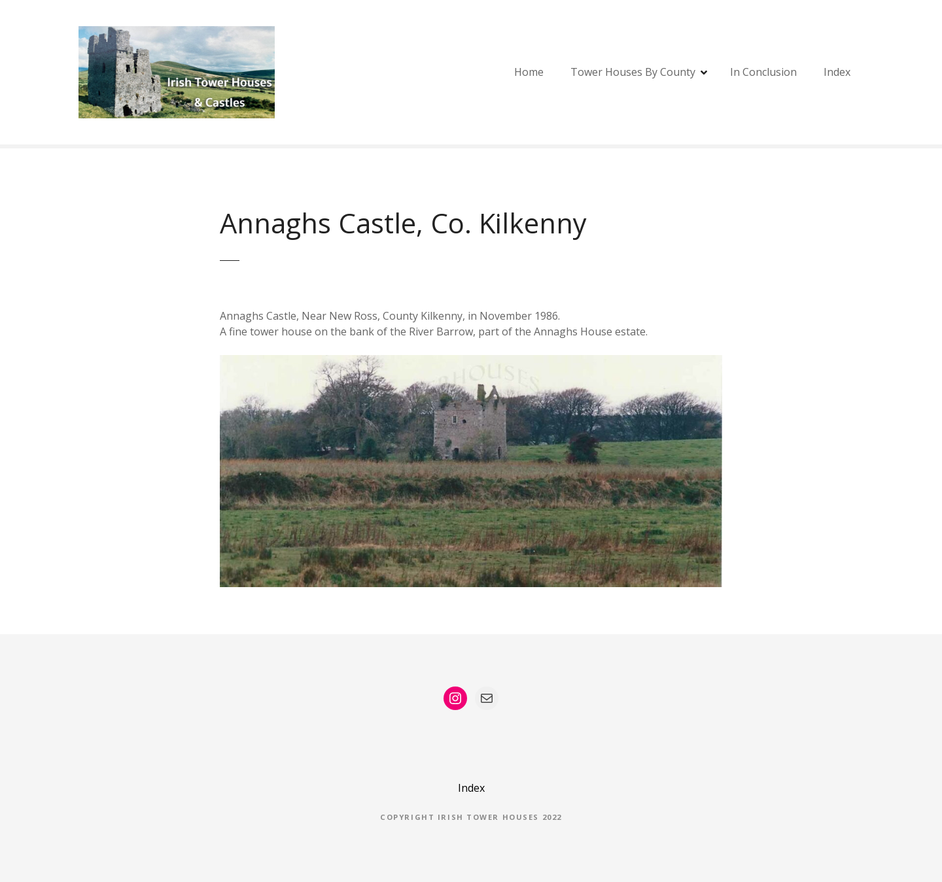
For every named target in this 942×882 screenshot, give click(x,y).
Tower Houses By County (632, 72)
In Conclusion (763, 72)
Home (529, 72)
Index (837, 72)
